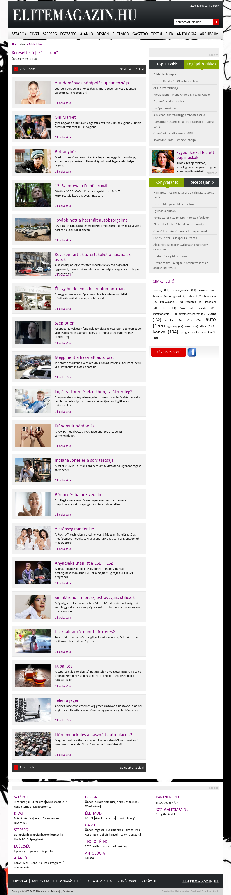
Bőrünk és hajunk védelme (80, 494)
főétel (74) (194, 320)
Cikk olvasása (63, 103)
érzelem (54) (173, 320)
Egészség (68, 34)
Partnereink (167, 797)
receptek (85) (193, 302)
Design (103, 34)
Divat (34, 34)
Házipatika (46, 851)
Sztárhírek (38, 802)
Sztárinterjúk (22, 802)
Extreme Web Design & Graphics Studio (197, 891)
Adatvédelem (103, 881)
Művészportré (55, 802)
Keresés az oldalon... (216, 22)
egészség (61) (175, 326)
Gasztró (140, 34)
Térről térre (92, 806)
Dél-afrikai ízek (108, 834)
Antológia (186, 34)
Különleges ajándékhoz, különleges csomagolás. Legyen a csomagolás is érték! (196, 167)
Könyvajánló (166, 182)
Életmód (121, 34)
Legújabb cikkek (201, 64)
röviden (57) (207, 290)
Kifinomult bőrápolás (75, 426)
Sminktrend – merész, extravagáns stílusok (95, 597)
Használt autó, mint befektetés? (85, 631)
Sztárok (19, 34)
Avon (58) (187, 308)
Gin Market (65, 117)
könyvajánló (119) (171, 302)
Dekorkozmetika (52, 834)
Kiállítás (44, 863)
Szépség (50, 34)
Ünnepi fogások (94, 830)
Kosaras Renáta (167, 803)
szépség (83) (161, 290)
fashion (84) (160, 296)
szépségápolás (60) (184, 290)
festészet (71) (195, 296)
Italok (123, 834)
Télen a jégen (67, 700)
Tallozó (89, 858)
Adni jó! (131, 818)
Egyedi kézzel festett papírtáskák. (195, 155)
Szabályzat (149, 881)
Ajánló (86, 34)
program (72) (177, 296)
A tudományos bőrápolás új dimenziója (92, 83)
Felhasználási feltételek (71, 881)
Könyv (17, 863)
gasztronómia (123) (165, 314)
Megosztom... (42, 806)
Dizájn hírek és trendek (124, 802)
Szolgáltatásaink (172, 810)
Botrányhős (65, 151)
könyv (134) (165, 331)
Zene (34, 863)
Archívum (209, 34)
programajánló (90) (193, 332)
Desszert (134, 834)
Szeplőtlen (64, 323)
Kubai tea (64, 666)
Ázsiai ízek (91, 834)
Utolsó (31, 69)
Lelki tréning (119, 846)
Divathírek (20, 823)
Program (55, 863)
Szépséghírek (35, 839)
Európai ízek (132, 830)
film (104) (169, 308)
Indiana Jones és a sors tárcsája (84, 460)
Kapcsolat (20, 881)
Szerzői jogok (127, 881)
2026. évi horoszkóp (97, 846)
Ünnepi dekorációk (97, 802)
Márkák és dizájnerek (27, 818)
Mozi (26, 863)
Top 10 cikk (167, 64)
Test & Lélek (162, 34)
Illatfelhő (19, 839)
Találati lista (35, 44)
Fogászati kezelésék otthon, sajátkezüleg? (93, 391)
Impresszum (40, 881)
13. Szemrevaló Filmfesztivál (81, 185)
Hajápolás (34, 834)
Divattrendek (50, 818)
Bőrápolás (20, 834)
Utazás (120, 818)
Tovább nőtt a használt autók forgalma (91, 220)
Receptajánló (201, 182)
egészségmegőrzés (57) (192, 314)
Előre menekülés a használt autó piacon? (93, 734)
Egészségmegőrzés (26, 851)
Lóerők (89, 818)
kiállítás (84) (207, 308)
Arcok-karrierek (105, 818)
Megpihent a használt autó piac (84, 357)
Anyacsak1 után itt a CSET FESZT (85, 563)
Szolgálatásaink (166, 814)
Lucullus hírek (114, 830)
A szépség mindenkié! (75, 528)
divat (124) (207, 326)
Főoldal (21, 44)
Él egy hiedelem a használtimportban (90, 288)
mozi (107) (191, 326)
